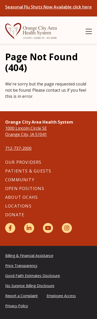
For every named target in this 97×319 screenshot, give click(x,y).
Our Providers (23, 162)
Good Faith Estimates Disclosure (32, 275)
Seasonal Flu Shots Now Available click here (48, 7)
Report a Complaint (21, 295)
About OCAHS (21, 197)
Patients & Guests (28, 171)
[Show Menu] (89, 31)
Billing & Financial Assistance (29, 255)
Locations (18, 206)
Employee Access (61, 295)
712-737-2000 (18, 148)
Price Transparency (21, 265)
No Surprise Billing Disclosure (29, 285)
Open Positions (24, 188)
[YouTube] (48, 228)
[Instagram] (67, 228)
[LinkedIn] (29, 228)
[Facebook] (10, 228)
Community (19, 180)
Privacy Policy (16, 305)
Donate (14, 215)
